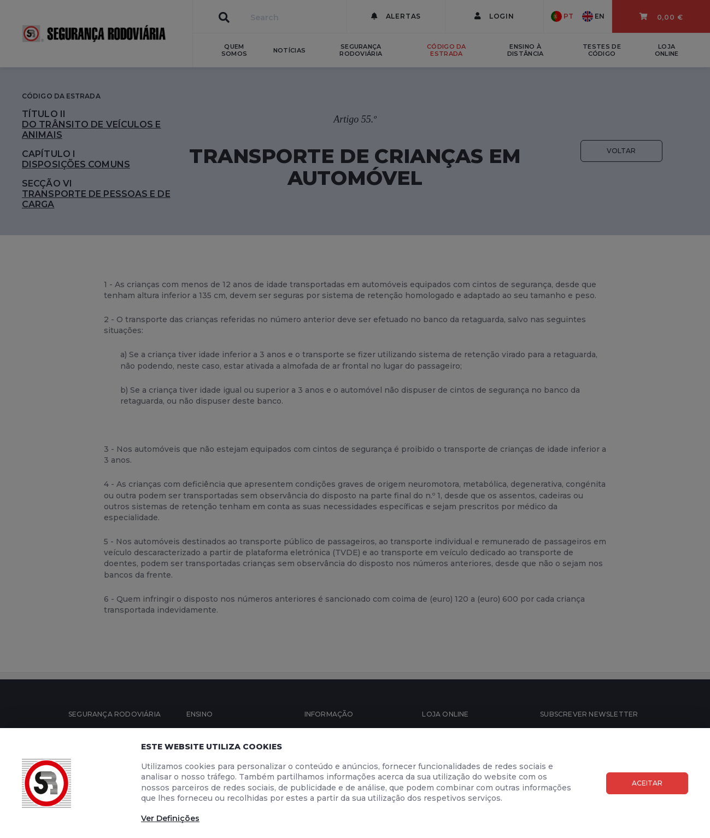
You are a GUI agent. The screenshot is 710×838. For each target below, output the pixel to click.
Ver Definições (170, 818)
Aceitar (647, 783)
